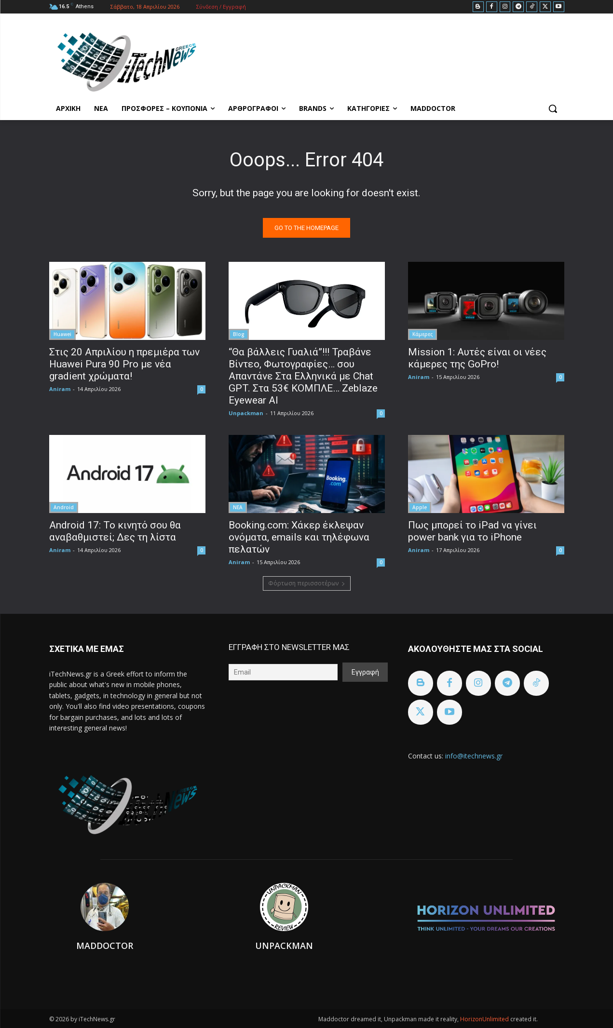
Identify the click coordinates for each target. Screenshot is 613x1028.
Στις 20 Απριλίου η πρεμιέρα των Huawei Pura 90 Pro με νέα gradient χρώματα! (124, 364)
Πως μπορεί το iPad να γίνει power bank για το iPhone (472, 531)
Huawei (62, 334)
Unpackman (246, 413)
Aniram (59, 388)
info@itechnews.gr (474, 755)
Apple (419, 507)
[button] (552, 108)
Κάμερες (422, 334)
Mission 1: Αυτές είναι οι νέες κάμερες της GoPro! (477, 358)
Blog (239, 334)
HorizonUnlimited (485, 1019)
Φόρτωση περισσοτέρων (306, 583)
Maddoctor (104, 945)
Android (64, 507)
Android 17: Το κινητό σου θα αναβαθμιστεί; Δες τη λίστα (115, 531)
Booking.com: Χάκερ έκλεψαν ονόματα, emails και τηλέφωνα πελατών (299, 537)
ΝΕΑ (238, 507)
